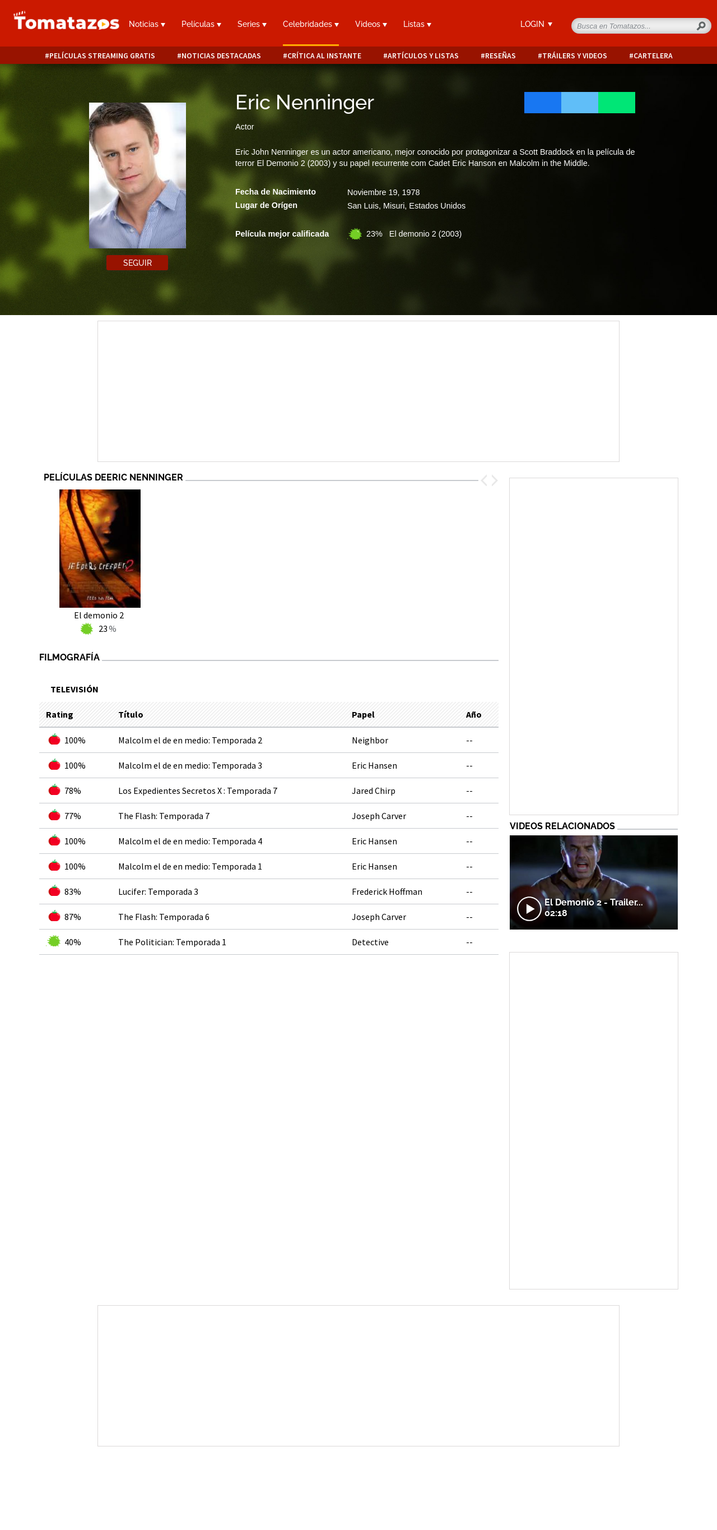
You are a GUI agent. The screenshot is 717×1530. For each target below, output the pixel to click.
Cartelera (653, 56)
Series (252, 24)
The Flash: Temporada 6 (163, 916)
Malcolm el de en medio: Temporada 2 (190, 740)
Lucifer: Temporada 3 (158, 891)
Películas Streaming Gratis (102, 56)
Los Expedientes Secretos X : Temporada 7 (197, 790)
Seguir (137, 262)
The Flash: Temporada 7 (163, 815)
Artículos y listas (423, 56)
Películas (201, 24)
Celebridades (311, 24)
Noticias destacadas (221, 56)
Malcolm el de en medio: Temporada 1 (190, 866)
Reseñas (500, 56)
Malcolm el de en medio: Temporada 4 (190, 841)
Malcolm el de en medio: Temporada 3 (190, 765)
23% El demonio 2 (414, 233)
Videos (371, 24)
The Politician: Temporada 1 (172, 941)
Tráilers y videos (574, 56)
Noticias (147, 24)
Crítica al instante (324, 56)
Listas (417, 24)
